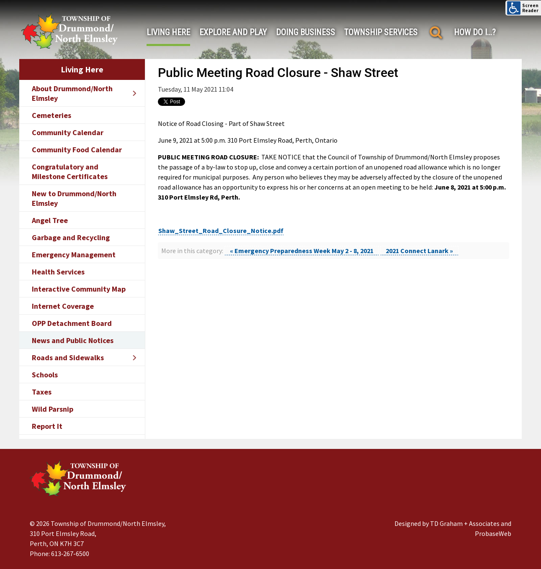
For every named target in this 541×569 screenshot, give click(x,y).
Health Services (58, 272)
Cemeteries (51, 115)
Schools (45, 374)
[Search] (436, 32)
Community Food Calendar (77, 149)
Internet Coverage (63, 306)
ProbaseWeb (493, 533)
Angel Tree (50, 220)
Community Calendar (67, 132)
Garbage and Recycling (71, 237)
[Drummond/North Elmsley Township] (69, 30)
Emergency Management (74, 254)
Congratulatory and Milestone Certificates (70, 171)
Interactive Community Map (79, 289)
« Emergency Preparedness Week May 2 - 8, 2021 (302, 250)
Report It (47, 426)
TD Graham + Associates (465, 523)
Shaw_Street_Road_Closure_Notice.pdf (220, 230)
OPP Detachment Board (72, 323)
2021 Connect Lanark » (419, 250)
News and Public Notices (72, 340)
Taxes (42, 392)
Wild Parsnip (52, 409)
